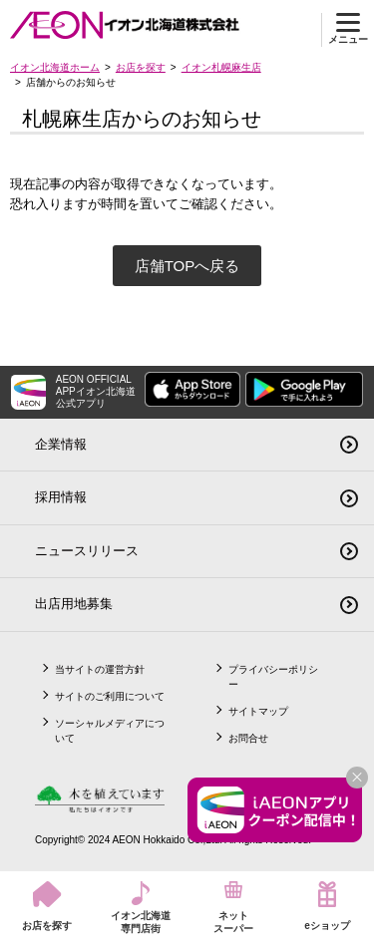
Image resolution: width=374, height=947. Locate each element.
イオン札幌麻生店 (221, 67)
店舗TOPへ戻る (187, 265)
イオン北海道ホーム (55, 67)
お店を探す (141, 67)
